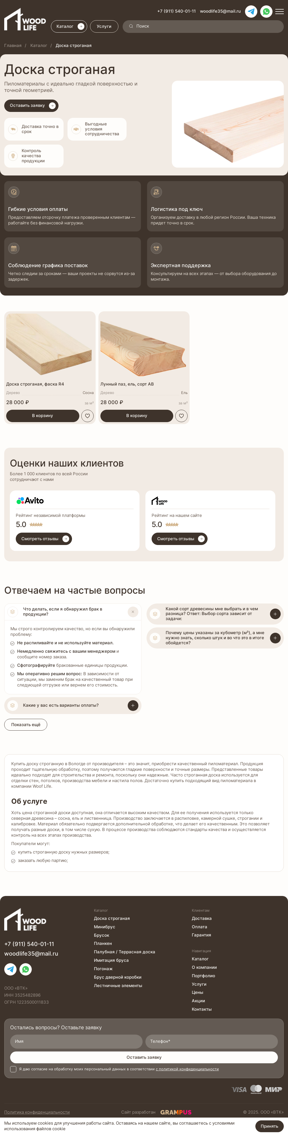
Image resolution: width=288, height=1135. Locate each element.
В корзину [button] (42, 416)
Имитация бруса (111, 960)
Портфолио (203, 975)
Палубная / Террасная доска (124, 951)
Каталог (71, 26)
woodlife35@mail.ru (220, 12)
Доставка (202, 918)
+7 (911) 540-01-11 (176, 12)
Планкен (103, 943)
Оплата (199, 926)
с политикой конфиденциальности (187, 1069)
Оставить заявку (144, 1057)
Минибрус (104, 926)
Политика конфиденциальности (37, 1112)
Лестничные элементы (118, 985)
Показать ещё (25, 725)
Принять (269, 1126)
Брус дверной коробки (117, 977)
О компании (204, 967)
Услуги (104, 26)
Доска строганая (112, 918)
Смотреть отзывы (45, 539)
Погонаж (103, 968)
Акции (198, 1000)
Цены (197, 992)
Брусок (101, 935)
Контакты (202, 1009)
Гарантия (201, 935)
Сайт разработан (156, 1112)
